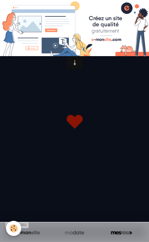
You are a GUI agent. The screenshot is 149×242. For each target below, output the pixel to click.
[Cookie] (13, 228)
